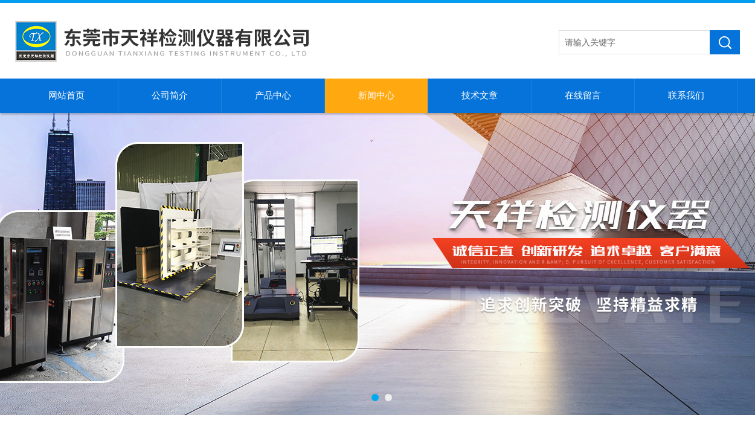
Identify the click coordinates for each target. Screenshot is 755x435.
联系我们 (686, 95)
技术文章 (479, 95)
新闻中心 (376, 95)
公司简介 (170, 95)
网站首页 (66, 95)
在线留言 (583, 95)
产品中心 (273, 95)
